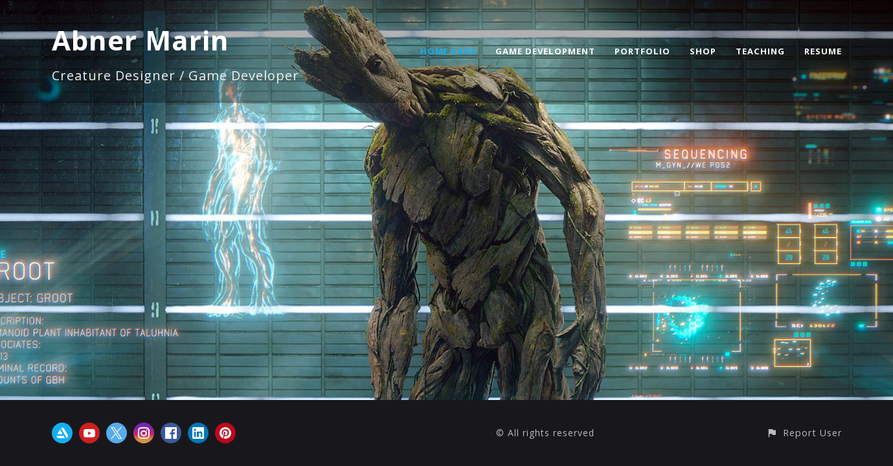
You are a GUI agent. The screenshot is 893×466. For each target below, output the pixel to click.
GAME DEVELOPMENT (545, 51)
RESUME (823, 51)
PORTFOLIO (642, 51)
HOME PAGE (448, 51)
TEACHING (760, 51)
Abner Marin (140, 39)
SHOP (703, 51)
